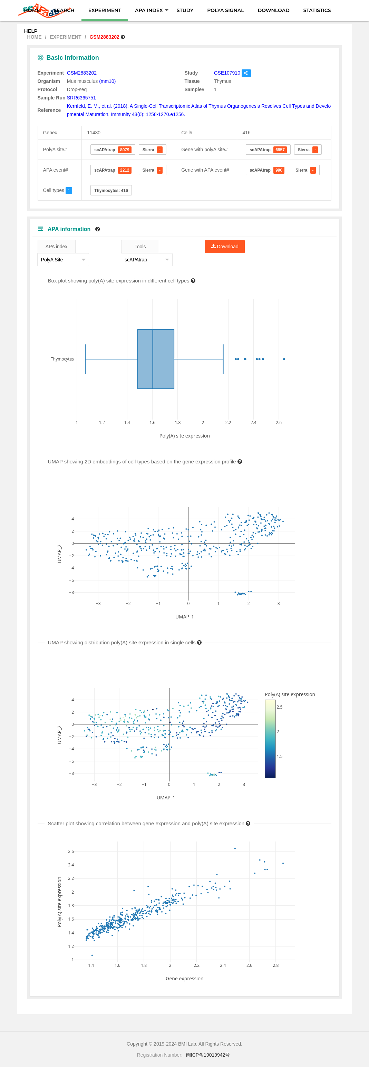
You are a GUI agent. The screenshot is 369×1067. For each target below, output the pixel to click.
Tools (140, 246)
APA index (57, 246)
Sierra (153, 149)
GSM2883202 (82, 73)
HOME (32, 10)
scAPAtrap (113, 149)
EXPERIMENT (104, 10)
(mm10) (107, 81)
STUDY (185, 10)
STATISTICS (317, 10)
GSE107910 (227, 73)
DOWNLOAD (274, 10)
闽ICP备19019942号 (208, 1055)
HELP (31, 31)
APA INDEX (152, 10)
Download (225, 246)
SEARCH (64, 10)
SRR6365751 (81, 97)
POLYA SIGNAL (225, 10)
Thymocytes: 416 (111, 190)
